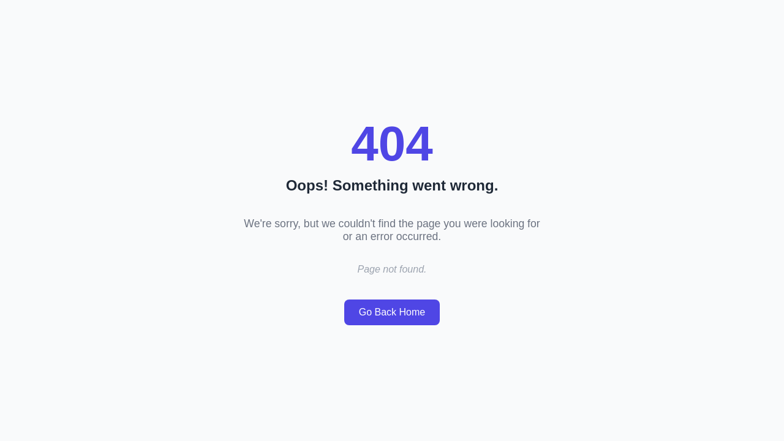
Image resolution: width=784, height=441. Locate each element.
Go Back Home (392, 312)
